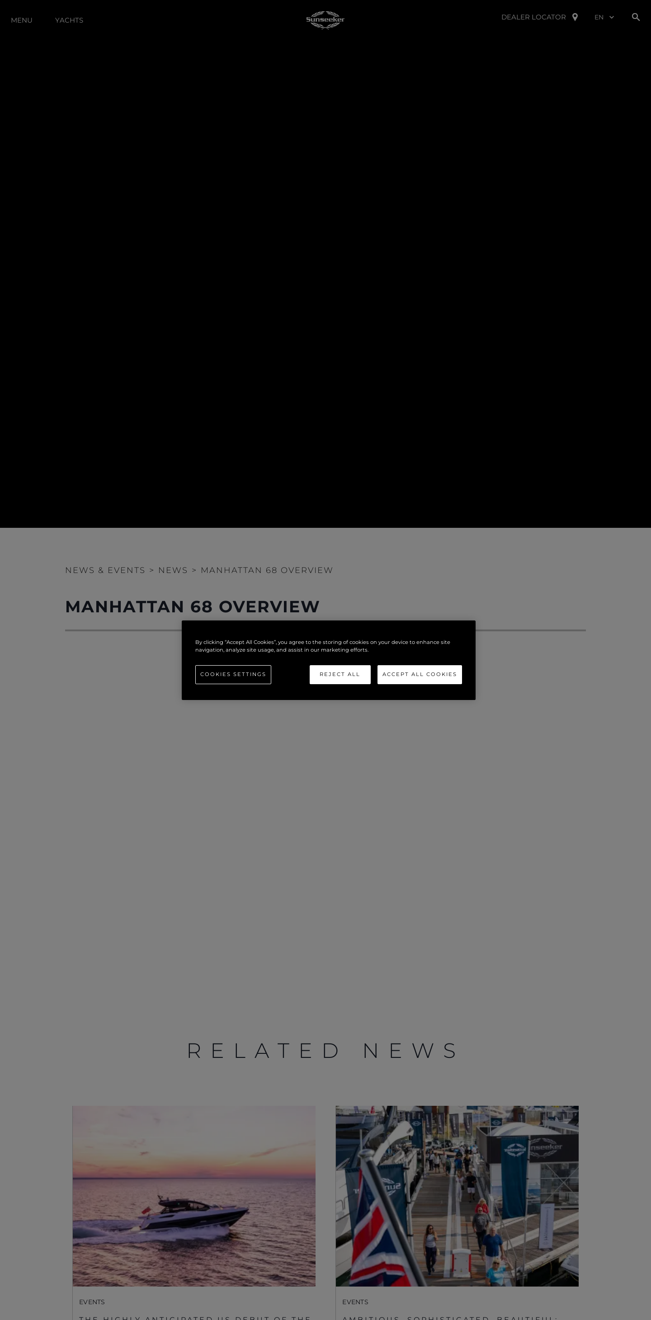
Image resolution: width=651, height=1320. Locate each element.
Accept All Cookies (419, 674)
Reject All (340, 674)
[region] (329, 660)
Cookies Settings (233, 674)
